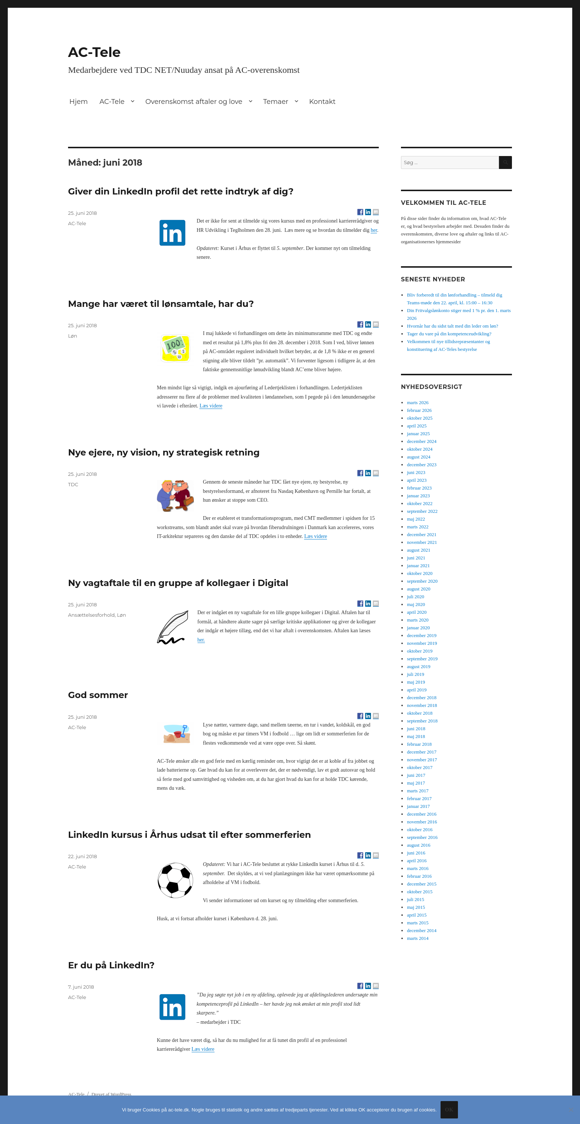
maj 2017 (416, 783)
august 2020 (418, 589)
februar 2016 (419, 876)
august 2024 (418, 457)
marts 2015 (417, 922)
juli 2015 (415, 899)
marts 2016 (417, 868)
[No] (570, 1109)
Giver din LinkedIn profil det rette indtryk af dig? (181, 191)
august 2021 (418, 550)
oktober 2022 (419, 503)
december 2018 (421, 697)
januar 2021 (418, 565)
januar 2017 (418, 806)
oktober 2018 (419, 713)
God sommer (98, 695)
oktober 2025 (419, 418)
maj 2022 (416, 519)
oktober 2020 (419, 573)
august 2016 (418, 845)
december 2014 (421, 930)
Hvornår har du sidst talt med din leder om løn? (452, 326)
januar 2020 (418, 627)
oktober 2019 (419, 651)
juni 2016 (416, 853)
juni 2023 (416, 472)
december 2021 (421, 534)
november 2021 (422, 542)
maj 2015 (416, 907)
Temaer (275, 102)
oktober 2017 (419, 767)
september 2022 (422, 511)
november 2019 (422, 643)
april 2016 (416, 860)
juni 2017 (416, 775)
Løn (72, 336)
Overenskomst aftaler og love (193, 102)
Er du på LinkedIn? (111, 965)
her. (201, 640)
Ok (449, 1110)
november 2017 (422, 759)
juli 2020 (415, 596)
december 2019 (421, 635)
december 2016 (421, 814)
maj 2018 (416, 736)
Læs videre (210, 406)
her (374, 230)
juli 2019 (415, 674)
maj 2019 (416, 682)
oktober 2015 (419, 891)
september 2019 (422, 658)
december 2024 (421, 441)
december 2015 (421, 884)
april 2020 (416, 612)
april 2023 (416, 480)
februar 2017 (419, 798)
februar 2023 (419, 488)
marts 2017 (417, 790)
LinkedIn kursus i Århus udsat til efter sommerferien (189, 834)
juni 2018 (416, 728)
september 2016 (422, 837)
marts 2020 (417, 620)
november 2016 (422, 822)
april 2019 (416, 690)
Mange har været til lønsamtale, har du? (161, 303)
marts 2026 (417, 402)
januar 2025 (418, 433)
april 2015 (416, 915)
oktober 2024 (419, 449)
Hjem (79, 102)
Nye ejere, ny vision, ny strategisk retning (164, 452)
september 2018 (422, 721)
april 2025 (416, 426)
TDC (73, 484)
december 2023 (421, 464)
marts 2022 (417, 526)
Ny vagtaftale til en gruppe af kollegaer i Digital (178, 583)
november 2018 (422, 705)
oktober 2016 (419, 829)
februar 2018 (419, 744)
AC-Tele (94, 52)
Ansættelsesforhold (91, 615)
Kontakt (322, 102)
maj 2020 (416, 604)
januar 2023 (418, 495)
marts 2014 (417, 938)
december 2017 (421, 752)
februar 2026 (419, 410)
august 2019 (418, 666)
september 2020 (422, 581)
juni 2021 (416, 558)
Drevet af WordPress (111, 1094)
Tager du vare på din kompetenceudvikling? (449, 333)
